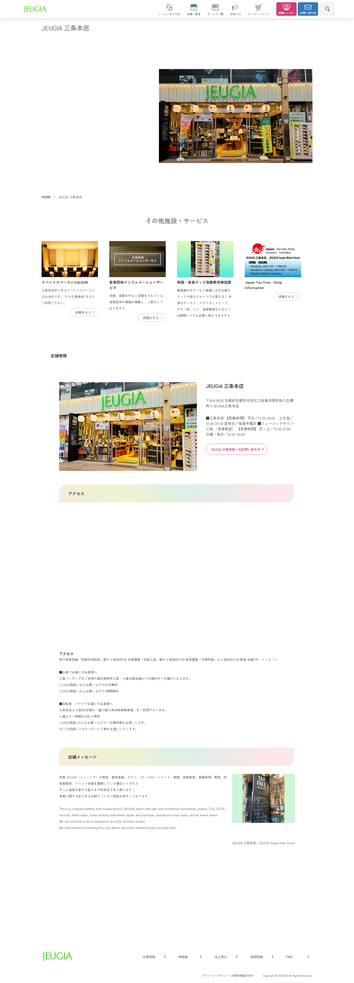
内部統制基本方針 (242, 975)
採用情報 (261, 956)
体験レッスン (286, 9)
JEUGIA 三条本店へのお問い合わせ (237, 449)
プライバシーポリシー (215, 975)
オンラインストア (259, 12)
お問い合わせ (308, 9)
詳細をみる (84, 312)
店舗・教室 (193, 12)
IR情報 (190, 956)
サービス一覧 (215, 12)
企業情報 (154, 956)
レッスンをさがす (169, 12)
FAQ (297, 956)
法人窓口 (225, 956)
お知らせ (235, 12)
